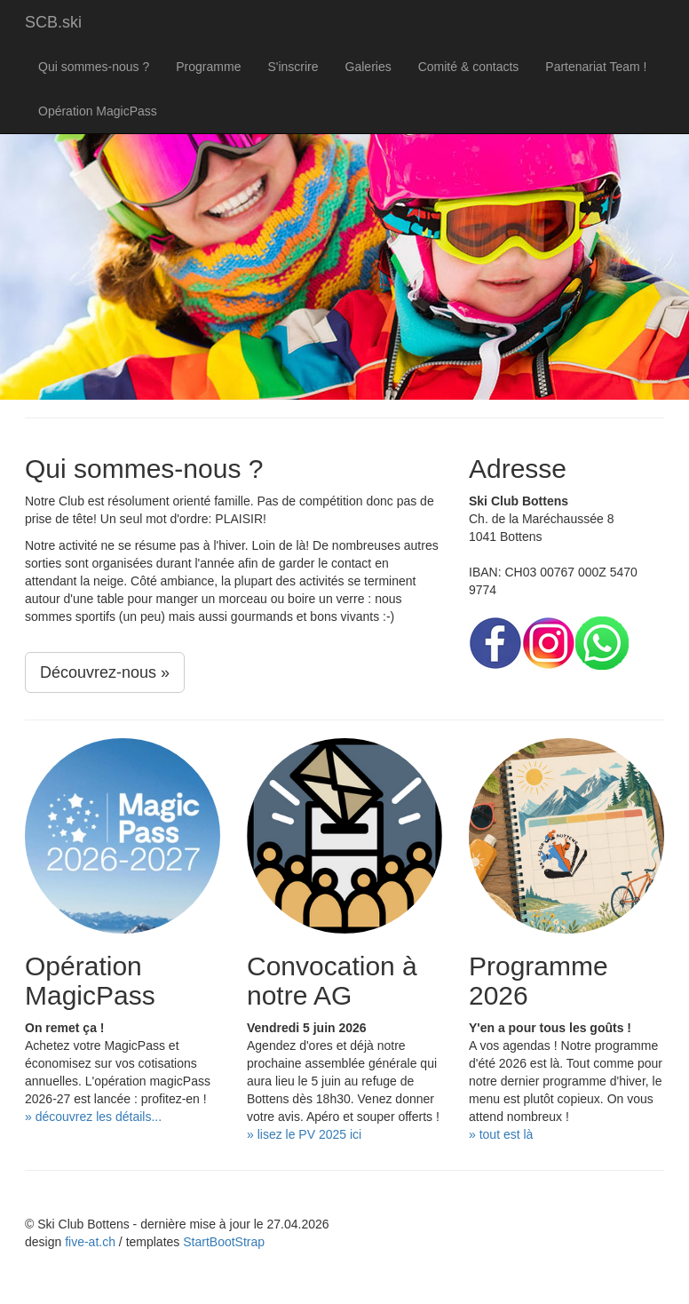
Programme (208, 67)
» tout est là (501, 1134)
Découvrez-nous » (105, 672)
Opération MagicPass (97, 111)
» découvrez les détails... (93, 1116)
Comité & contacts (468, 67)
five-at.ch (90, 1242)
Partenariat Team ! (595, 67)
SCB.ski (53, 22)
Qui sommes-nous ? (93, 67)
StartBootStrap (224, 1242)
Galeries (368, 67)
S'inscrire (292, 67)
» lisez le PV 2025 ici (304, 1134)
